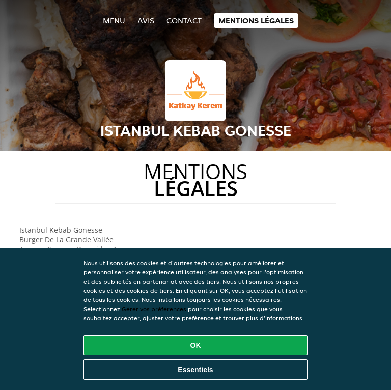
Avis (145, 20)
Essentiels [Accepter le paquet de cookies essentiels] (195, 370)
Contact (184, 20)
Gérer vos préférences (154, 309)
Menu (114, 20)
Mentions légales (256, 20)
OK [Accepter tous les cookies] (195, 345)
